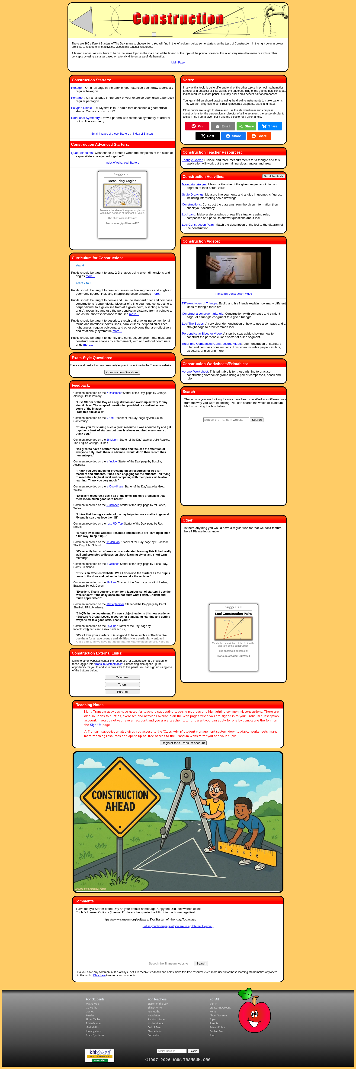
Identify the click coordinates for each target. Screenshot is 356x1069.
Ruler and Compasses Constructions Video (211, 343)
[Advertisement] (178, 68)
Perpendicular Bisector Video (202, 333)
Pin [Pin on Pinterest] (197, 126)
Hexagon (77, 87)
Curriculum (154, 1035)
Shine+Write (155, 1007)
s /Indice (111, 461)
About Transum (218, 1015)
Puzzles (90, 1015)
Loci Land (189, 214)
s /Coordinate (114, 486)
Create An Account (220, 1007)
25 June (111, 626)
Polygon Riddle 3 (82, 108)
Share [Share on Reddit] (259, 136)
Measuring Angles (194, 184)
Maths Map (92, 1003)
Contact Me (216, 1031)
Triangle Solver (192, 160)
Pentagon (77, 97)
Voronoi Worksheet (195, 371)
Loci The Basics (193, 323)
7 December (114, 393)
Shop (212, 1035)
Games (90, 1011)
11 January (113, 542)
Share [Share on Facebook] (233, 136)
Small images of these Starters (110, 133)
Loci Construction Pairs (198, 224)
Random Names (157, 1019)
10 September (115, 604)
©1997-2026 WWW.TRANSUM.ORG (178, 1060)
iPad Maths (92, 1027)
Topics (213, 1019)
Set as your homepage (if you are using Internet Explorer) (178, 926)
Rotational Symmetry (85, 118)
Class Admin (154, 1031)
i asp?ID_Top (114, 523)
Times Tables (93, 1019)
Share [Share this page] (246, 126)
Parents (214, 1023)
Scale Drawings (193, 194)
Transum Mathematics (108, 664)
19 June (111, 582)
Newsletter (154, 1015)
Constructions (191, 204)
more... (90, 276)
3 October (112, 564)
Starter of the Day (158, 1003)
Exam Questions (95, 1035)
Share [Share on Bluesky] (269, 126)
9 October (112, 505)
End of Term (154, 1027)
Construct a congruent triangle (203, 313)
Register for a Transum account (183, 743)
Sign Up (96, 725)
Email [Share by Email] (222, 126)
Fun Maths (154, 1011)
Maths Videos (155, 1023)
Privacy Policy (217, 1027)
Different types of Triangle (199, 303)
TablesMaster (93, 1023)
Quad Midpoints (82, 153)
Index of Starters (143, 133)
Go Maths (91, 1007)
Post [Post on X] (207, 136)
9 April (110, 418)
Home (213, 1011)
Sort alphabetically (273, 176)
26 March (112, 439)
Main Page (178, 62)
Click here (99, 975)
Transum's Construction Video (233, 271)
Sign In (213, 1003)
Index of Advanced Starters (122, 162)
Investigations (94, 1031)
